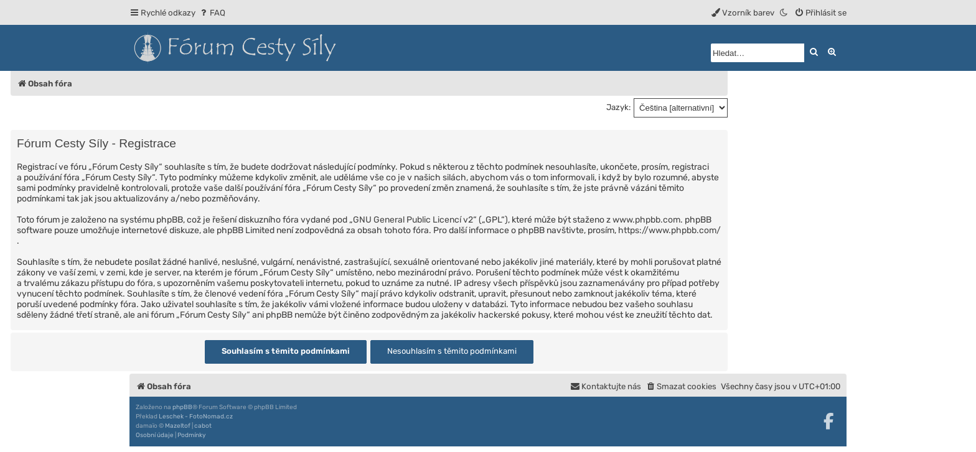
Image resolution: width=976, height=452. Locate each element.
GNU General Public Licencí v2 (413, 219)
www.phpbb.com (646, 219)
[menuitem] (212, 13)
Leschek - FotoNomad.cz (196, 416)
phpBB (182, 407)
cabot (203, 426)
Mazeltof (177, 426)
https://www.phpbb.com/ (669, 230)
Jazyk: (618, 107)
